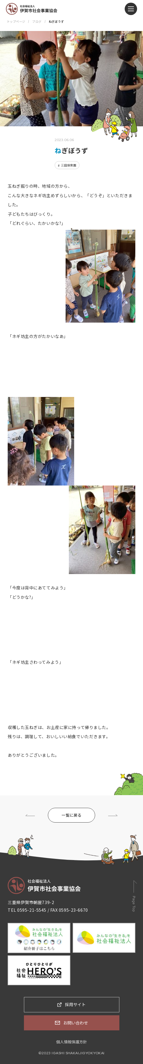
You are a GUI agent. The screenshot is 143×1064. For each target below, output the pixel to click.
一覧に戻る (71, 815)
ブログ (36, 21)
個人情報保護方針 (71, 1042)
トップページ (16, 21)
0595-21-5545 (31, 910)
